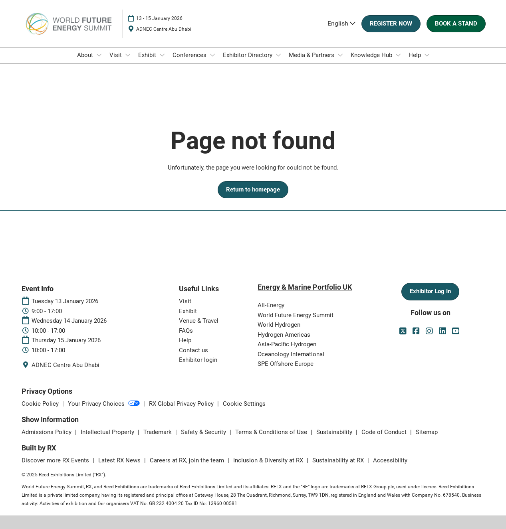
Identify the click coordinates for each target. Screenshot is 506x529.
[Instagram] (430, 331)
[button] (391, 24)
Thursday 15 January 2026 (66, 340)
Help (416, 55)
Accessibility (390, 460)
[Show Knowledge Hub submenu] (398, 55)
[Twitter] (404, 331)
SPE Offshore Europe (286, 363)
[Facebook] (417, 331)
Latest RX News (120, 460)
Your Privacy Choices (104, 403)
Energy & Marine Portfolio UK (305, 287)
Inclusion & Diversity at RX (269, 460)
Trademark (158, 432)
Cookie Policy (41, 403)
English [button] (341, 23)
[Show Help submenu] (427, 55)
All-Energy (271, 305)
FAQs (186, 330)
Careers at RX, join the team (188, 460)
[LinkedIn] (443, 331)
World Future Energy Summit (295, 315)
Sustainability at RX (338, 460)
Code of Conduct (384, 432)
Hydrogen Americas (284, 334)
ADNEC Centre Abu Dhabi (163, 29)
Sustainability (335, 432)
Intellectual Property (108, 432)
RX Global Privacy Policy (182, 403)
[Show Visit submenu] (127, 55)
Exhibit (148, 55)
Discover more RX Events (56, 460)
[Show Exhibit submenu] (162, 55)
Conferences (190, 55)
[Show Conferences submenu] (212, 55)
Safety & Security (204, 432)
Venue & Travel (198, 320)
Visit (116, 55)
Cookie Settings (244, 403)
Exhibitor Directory (248, 55)
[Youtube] (456, 331)
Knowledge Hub (372, 55)
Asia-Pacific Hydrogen (287, 344)
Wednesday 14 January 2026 (69, 320)
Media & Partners (312, 55)
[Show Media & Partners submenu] (340, 55)
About (86, 55)
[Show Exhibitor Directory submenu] (278, 55)
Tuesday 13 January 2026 (65, 301)
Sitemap (427, 432)
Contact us (193, 350)
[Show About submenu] (99, 55)
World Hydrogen (279, 324)
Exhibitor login (198, 359)
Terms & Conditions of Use (272, 432)
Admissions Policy (47, 432)
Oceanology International (291, 354)
